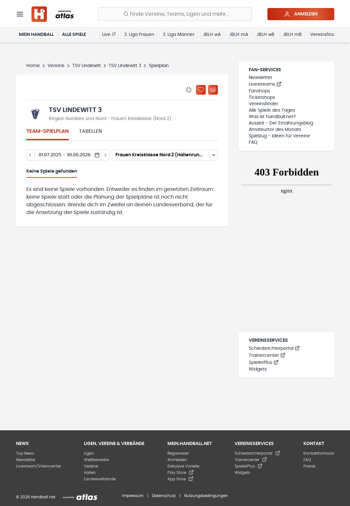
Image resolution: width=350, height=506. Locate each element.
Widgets (258, 369)
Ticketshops (262, 97)
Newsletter (260, 77)
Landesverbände (100, 479)
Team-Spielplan (47, 131)
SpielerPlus (264, 362)
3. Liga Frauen (139, 34)
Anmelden (301, 14)
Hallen (90, 473)
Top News (25, 453)
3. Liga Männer (178, 34)
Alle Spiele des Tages (272, 110)
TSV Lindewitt (86, 66)
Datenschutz (163, 496)
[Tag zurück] (30, 155)
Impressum (132, 496)
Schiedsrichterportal (274, 348)
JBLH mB (292, 34)
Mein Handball (36, 34)
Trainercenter (267, 355)
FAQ (253, 142)
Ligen (89, 453)
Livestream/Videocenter (38, 466)
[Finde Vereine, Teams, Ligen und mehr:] (175, 14)
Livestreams (265, 84)
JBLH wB (265, 34)
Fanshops (259, 91)
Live (109, 34)
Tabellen (90, 131)
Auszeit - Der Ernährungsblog (281, 123)
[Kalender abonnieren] (213, 90)
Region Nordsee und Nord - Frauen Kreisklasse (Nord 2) (110, 118)
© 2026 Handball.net (35, 497)
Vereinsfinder (324, 34)
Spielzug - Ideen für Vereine (279, 136)
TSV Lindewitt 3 (125, 66)
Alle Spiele (74, 34)
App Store (180, 479)
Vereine (56, 66)
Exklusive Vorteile (183, 466)
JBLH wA (212, 34)
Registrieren (178, 453)
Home (33, 66)
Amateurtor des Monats (275, 129)
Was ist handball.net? (272, 117)
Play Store (180, 473)
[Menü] (20, 14)
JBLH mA (238, 34)
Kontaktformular (318, 453)
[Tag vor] (105, 155)
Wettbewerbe (96, 460)
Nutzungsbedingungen (206, 496)
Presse (309, 466)
